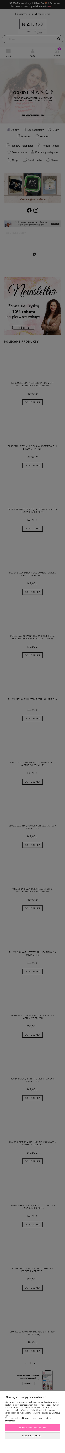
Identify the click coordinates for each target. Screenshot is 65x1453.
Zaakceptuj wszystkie (32, 1427)
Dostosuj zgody (32, 1435)
